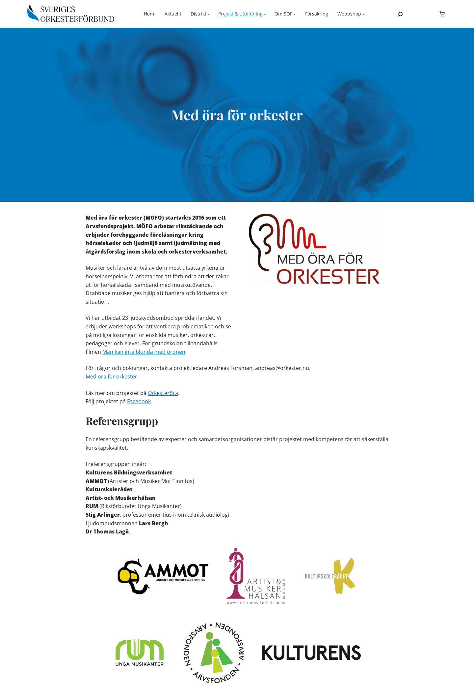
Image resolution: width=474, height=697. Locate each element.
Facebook (139, 401)
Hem (149, 14)
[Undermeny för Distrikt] (200, 14)
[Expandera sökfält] (400, 14)
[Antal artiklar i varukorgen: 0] (442, 13)
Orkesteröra (163, 393)
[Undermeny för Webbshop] (351, 14)
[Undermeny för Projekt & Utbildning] (242, 14)
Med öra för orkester (111, 376)
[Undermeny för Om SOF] (285, 14)
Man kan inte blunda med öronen (143, 351)
